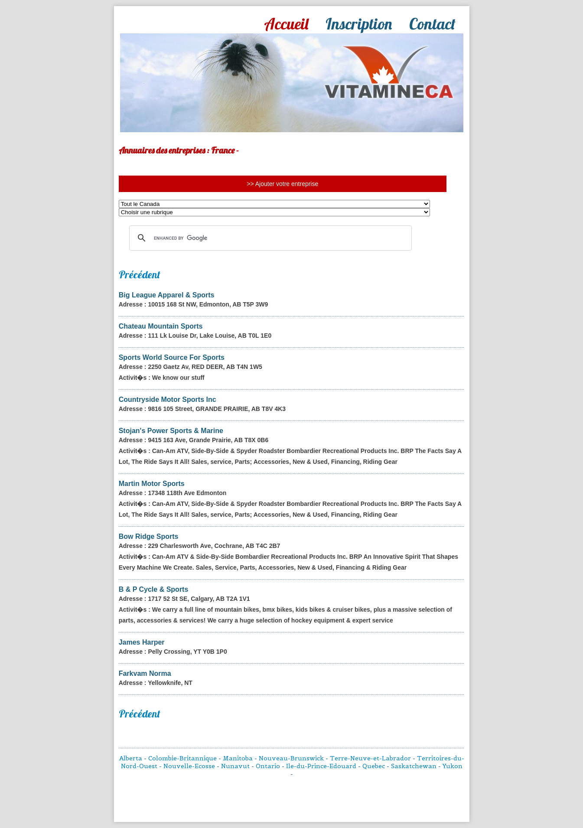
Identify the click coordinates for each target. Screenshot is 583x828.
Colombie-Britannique (182, 758)
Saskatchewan (413, 766)
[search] (269, 238)
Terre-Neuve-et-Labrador (370, 758)
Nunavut (235, 766)
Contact (432, 23)
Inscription (359, 23)
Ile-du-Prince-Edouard (321, 766)
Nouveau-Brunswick (291, 758)
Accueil (286, 23)
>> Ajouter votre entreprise (282, 183)
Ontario (268, 766)
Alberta (130, 758)
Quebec (373, 766)
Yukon (452, 766)
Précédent (139, 274)
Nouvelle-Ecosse (189, 766)
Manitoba (238, 758)
